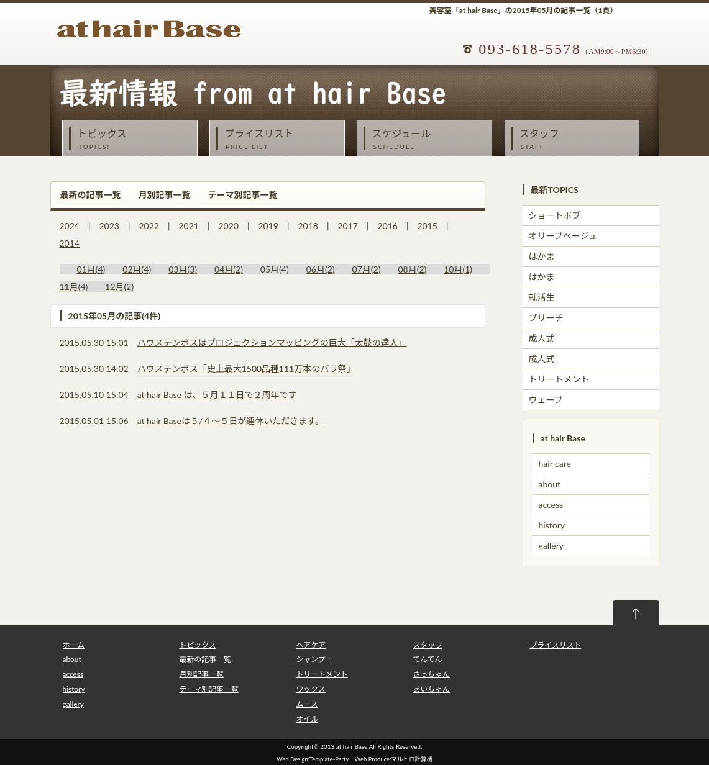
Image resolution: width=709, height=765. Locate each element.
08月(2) (412, 269)
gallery (551, 545)
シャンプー (314, 659)
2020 (229, 225)
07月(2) (366, 269)
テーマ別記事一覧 (243, 194)
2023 (109, 225)
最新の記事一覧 (90, 194)
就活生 (542, 297)
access (551, 504)
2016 (388, 225)
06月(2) (320, 269)
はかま (542, 256)
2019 (268, 225)
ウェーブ (546, 399)
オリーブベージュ (563, 235)
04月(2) (228, 269)
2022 (149, 225)
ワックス (310, 689)
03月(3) (182, 269)
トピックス (133, 139)
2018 (308, 225)
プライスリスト (280, 139)
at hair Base (351, 746)
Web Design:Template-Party (313, 759)
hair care (555, 463)
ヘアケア (311, 645)
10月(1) (458, 269)
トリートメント (559, 379)
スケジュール (428, 139)
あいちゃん (431, 689)
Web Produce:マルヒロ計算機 (394, 759)
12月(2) (119, 286)
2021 (189, 225)
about (550, 484)
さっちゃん (431, 674)
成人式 (542, 338)
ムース (307, 703)
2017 (348, 225)
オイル (307, 718)
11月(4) (74, 286)
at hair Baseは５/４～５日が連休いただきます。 (230, 420)
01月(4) (91, 269)
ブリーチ (546, 317)
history (552, 525)
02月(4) (136, 269)
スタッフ (575, 139)
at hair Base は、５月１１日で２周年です (217, 394)
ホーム (74, 645)
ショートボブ (555, 215)
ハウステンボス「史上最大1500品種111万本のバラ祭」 (246, 368)
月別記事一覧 (201, 674)
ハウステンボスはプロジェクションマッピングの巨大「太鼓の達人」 (272, 342)
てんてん (427, 659)
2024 (70, 225)
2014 (70, 243)
